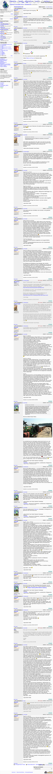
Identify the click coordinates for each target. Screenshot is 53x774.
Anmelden (46, 1)
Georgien (3, 52)
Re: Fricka (24, 63)
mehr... (12, 55)
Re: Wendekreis (25, 302)
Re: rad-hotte (24, 16)
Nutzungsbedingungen (29, 772)
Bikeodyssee (2, 63)
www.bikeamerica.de (3, 59)
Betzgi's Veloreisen (3, 60)
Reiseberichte (28, 4)
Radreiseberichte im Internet (6, 47)
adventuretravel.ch (3, 62)
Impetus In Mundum (3, 66)
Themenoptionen (18, 6)
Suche (36, 1)
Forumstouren (3, 45)
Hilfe (23, 2)
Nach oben (16, 15)
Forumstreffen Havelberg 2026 (6, 44)
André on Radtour (3, 65)
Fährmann (36, 509)
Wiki (27, 2)
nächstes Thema (40, 764)
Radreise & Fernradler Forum (17, 4)
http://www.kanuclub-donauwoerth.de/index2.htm (33, 287)
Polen (2, 46)
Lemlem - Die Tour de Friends (5, 64)
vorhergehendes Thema (19, 764)
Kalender (21, 1)
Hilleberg (2, 53)
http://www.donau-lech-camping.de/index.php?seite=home (35, 295)
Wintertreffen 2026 (4, 50)
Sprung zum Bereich (38, 767)
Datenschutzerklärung (20, 772)
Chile (2, 51)
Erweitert (11, 18)
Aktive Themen (28, 1)
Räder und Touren (30, 58)
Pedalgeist (25, 462)
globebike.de (2, 58)
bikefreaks (2, 61)
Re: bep (23, 700)
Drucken (50, 15)
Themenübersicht (30, 764)
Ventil (2, 54)
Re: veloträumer (25, 466)
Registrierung (13, 1)
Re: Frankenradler (25, 151)
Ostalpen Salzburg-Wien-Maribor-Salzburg (36, 587)
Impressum (14, 772)
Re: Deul (23, 8)
